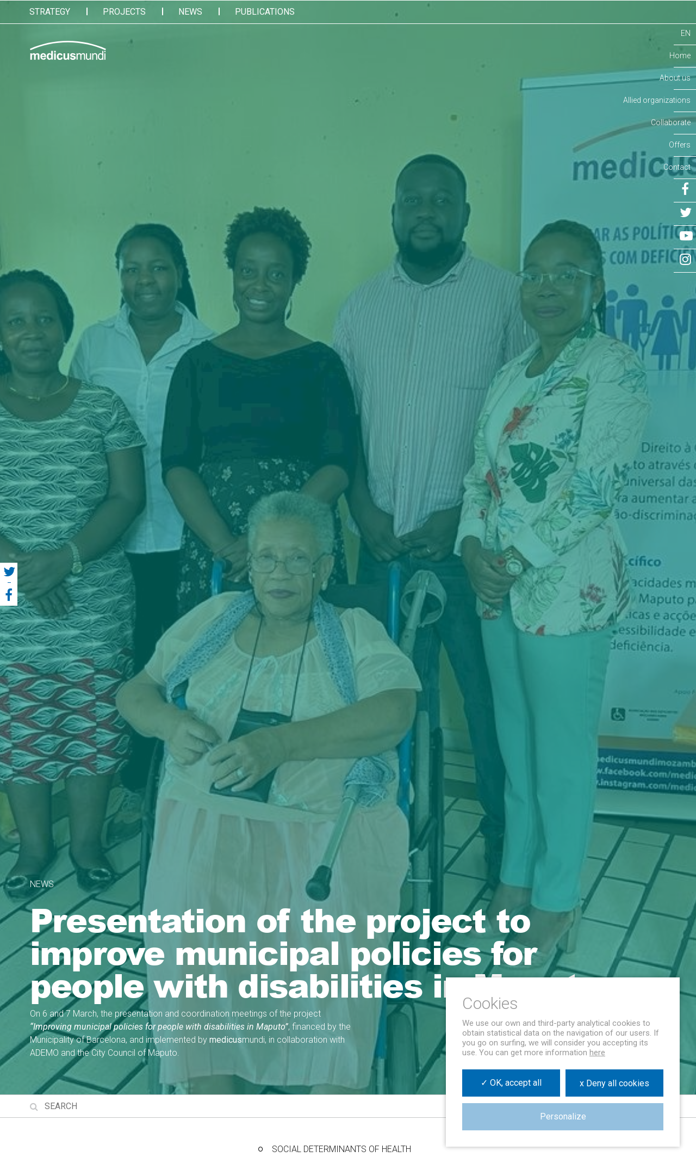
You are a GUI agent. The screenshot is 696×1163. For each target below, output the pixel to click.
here (597, 1052)
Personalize (563, 1116)
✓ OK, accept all (511, 1083)
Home (680, 55)
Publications (265, 12)
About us (675, 77)
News (190, 12)
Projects (124, 12)
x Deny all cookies (614, 1083)
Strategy (49, 12)
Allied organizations (657, 100)
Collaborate (671, 122)
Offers (680, 144)
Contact (677, 167)
